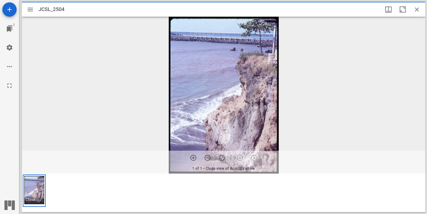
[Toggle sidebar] (30, 9)
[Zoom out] (207, 158)
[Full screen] (9, 85)
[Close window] (417, 9)
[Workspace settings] (9, 47)
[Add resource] (9, 9)
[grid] (223, 193)
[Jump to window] (9, 28)
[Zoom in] (193, 158)
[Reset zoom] (222, 158)
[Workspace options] (9, 66)
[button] (34, 190)
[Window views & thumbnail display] (388, 9)
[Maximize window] (403, 9)
